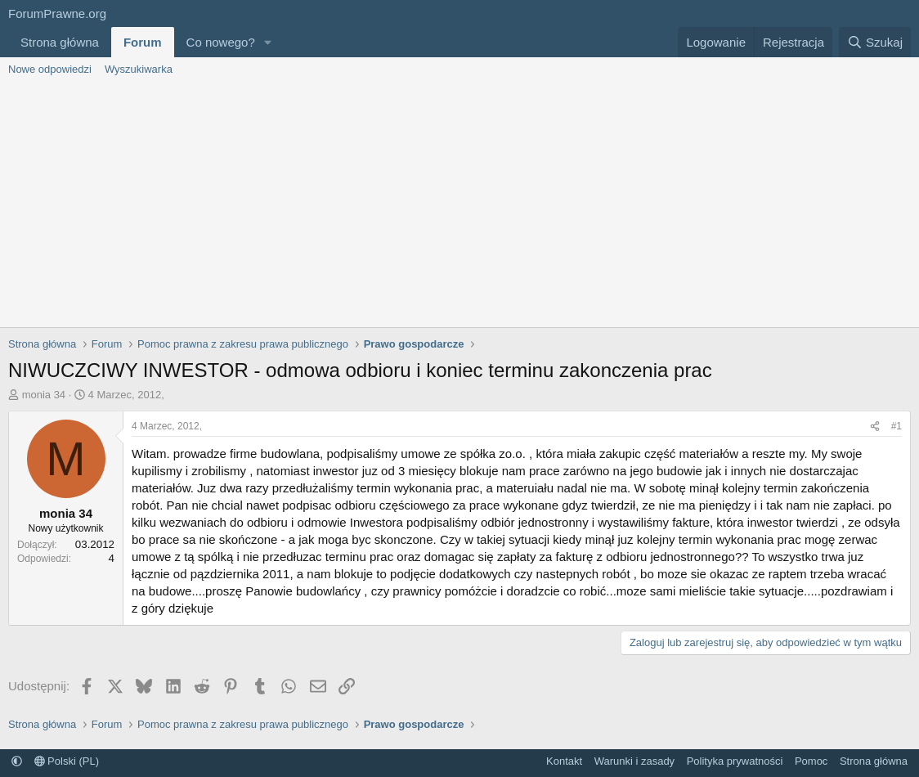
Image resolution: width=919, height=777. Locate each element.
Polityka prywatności (735, 761)
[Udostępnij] (874, 426)
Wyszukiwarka (139, 69)
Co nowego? (220, 42)
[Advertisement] (459, 204)
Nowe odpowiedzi (50, 69)
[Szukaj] (875, 42)
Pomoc (811, 761)
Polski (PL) (66, 761)
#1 (896, 426)
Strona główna (59, 42)
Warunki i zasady (634, 761)
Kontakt (564, 761)
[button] (268, 42)
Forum (142, 42)
